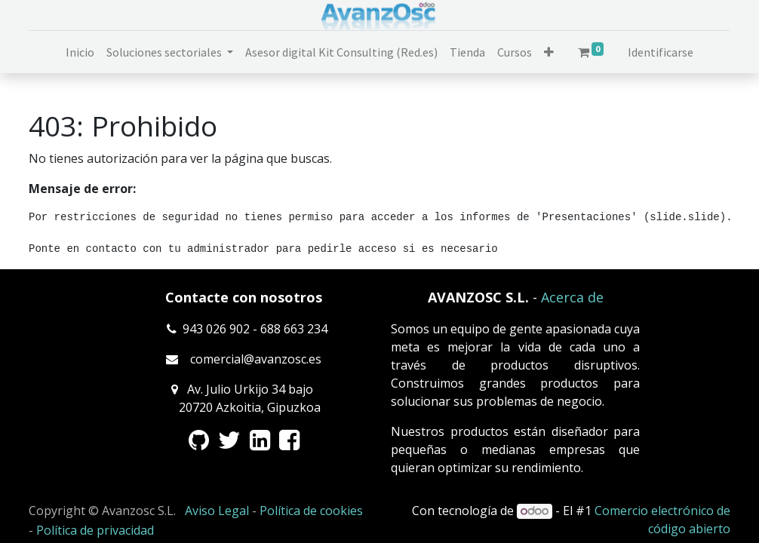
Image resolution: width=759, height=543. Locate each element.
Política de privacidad (95, 530)
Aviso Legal (217, 510)
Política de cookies (311, 510)
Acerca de (572, 297)
